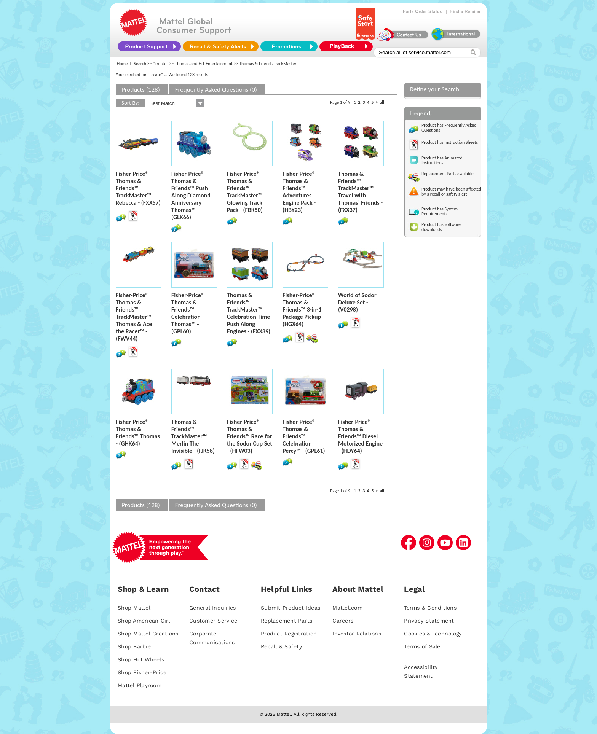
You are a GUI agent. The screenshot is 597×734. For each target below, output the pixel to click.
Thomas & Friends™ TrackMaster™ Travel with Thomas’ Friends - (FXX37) (360, 191)
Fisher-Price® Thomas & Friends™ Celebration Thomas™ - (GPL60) (187, 313)
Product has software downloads (441, 227)
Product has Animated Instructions (442, 160)
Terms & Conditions (430, 608)
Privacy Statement (429, 621)
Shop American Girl (144, 621)
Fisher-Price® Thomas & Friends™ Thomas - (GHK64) (138, 432)
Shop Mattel (134, 608)
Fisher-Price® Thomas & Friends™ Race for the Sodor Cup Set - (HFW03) (249, 436)
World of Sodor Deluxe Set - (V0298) (357, 302)
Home (122, 63)
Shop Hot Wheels (141, 659)
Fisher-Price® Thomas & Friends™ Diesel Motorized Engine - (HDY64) (360, 436)
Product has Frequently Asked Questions (449, 128)
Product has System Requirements (439, 211)
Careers (342, 621)
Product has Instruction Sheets (449, 142)
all (382, 102)
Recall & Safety (281, 646)
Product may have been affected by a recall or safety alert (451, 191)
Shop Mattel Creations (148, 634)
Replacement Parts (286, 621)
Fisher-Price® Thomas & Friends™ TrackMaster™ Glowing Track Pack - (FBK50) (245, 191)
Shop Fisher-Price (142, 672)
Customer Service (213, 621)
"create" (160, 63)
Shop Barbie (134, 646)
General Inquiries (212, 608)
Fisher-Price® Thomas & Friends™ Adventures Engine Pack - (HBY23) (299, 191)
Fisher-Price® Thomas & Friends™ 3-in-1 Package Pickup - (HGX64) (303, 309)
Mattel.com (347, 608)
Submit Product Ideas (290, 608)
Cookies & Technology (432, 634)
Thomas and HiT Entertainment (204, 63)
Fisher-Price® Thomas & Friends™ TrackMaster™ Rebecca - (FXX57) (138, 188)
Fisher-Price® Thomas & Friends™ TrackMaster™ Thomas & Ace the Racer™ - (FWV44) (134, 316)
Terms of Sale (422, 646)
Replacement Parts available (447, 173)
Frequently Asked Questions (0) (216, 90)
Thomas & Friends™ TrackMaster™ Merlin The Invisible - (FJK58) (193, 436)
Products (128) (140, 90)
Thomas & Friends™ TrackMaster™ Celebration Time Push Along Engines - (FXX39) (248, 313)
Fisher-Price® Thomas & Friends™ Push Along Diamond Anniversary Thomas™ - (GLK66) (191, 195)
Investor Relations (356, 634)
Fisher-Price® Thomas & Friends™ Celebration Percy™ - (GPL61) (304, 436)
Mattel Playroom (139, 685)
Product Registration (289, 634)
